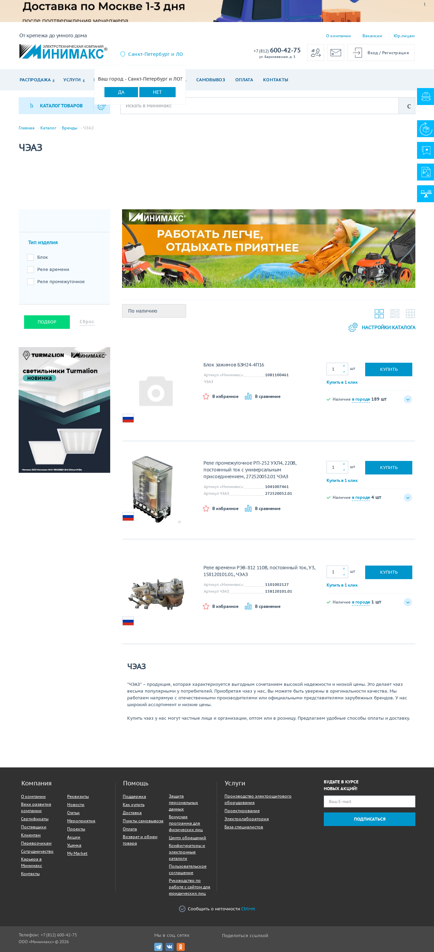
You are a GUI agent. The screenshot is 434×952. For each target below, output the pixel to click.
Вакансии (372, 35)
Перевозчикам (36, 843)
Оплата (244, 80)
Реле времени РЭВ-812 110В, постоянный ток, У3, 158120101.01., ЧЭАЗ (259, 571)
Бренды (69, 128)
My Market (77, 853)
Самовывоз (210, 80)
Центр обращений (187, 837)
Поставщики (33, 826)
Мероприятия (81, 820)
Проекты (76, 828)
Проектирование (242, 810)
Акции (73, 837)
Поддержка (134, 796)
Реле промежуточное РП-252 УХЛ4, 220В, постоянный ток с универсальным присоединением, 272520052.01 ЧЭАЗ (249, 470)
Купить (389, 369)
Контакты (276, 80)
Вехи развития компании (36, 807)
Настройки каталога (382, 327)
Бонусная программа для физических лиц (186, 823)
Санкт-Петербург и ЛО (155, 54)
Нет (157, 92)
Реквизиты (78, 796)
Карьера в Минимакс (31, 862)
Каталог (48, 128)
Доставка (132, 812)
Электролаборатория (246, 818)
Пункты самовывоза (143, 820)
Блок (42, 257)
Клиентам (31, 835)
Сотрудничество (37, 851)
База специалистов (243, 826)
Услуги (72, 80)
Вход (373, 52)
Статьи (73, 812)
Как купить (133, 804)
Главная (27, 128)
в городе (361, 399)
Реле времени (53, 269)
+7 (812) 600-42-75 (59, 934)
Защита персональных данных (183, 802)
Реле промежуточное (61, 281)
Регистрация (395, 52)
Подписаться (370, 819)
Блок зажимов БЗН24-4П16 (233, 365)
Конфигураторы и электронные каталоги (187, 852)
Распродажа (35, 80)
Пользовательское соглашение (187, 869)
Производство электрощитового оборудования (258, 799)
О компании (338, 35)
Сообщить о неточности (217, 909)
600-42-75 (277, 50)
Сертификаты (34, 818)
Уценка (74, 845)
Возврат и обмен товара (140, 840)
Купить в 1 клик (342, 382)
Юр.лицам (404, 35)
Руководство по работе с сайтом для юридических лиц (189, 887)
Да (121, 92)
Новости (75, 804)
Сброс (87, 321)
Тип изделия (43, 242)
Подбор (47, 322)
